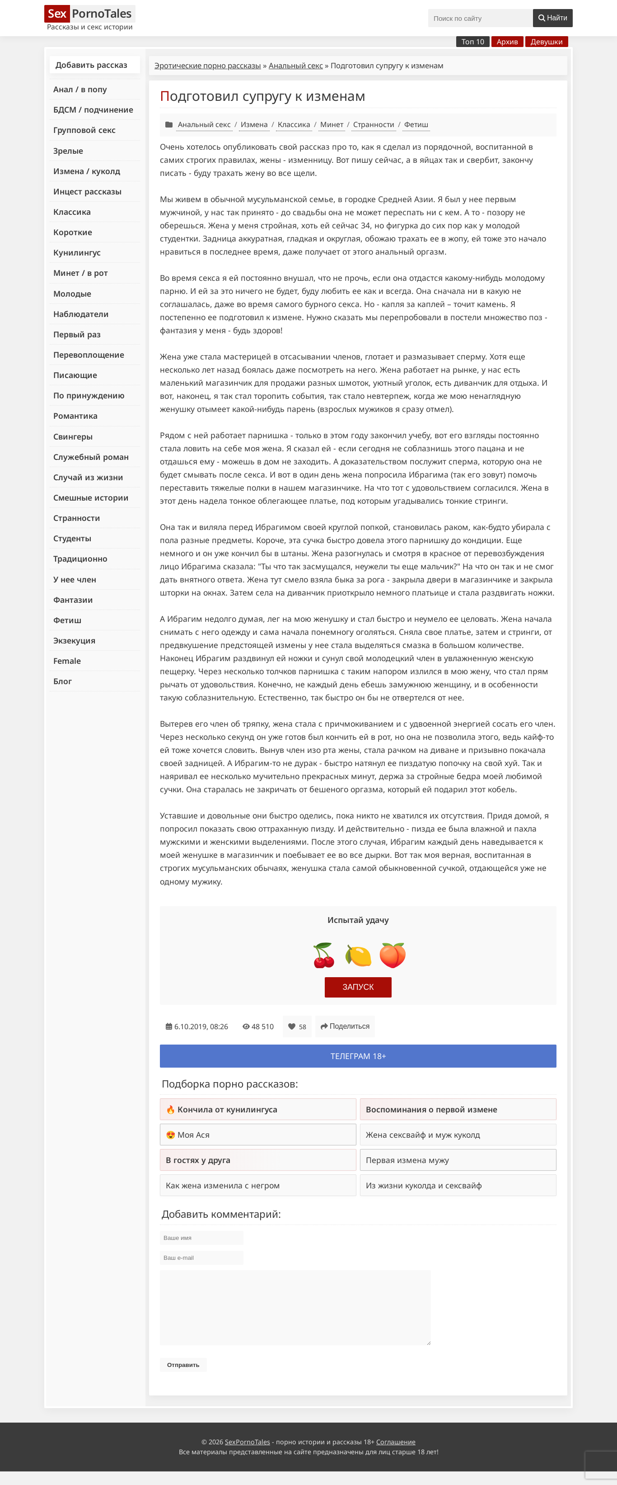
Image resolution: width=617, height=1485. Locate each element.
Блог (62, 681)
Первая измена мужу (407, 1159)
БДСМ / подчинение (93, 109)
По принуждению (89, 395)
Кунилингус (77, 252)
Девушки (547, 42)
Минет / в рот (80, 272)
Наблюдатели (81, 313)
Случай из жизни (88, 477)
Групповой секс (84, 129)
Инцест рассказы (87, 191)
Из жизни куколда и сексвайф (424, 1185)
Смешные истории (91, 497)
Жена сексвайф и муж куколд (423, 1134)
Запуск (358, 987)
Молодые (72, 293)
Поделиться (345, 1026)
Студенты (72, 538)
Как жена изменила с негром (223, 1185)
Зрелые (68, 150)
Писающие (75, 374)
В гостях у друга (198, 1159)
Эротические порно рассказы (207, 65)
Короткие (72, 232)
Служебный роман (91, 456)
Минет (331, 124)
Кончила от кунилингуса (227, 1109)
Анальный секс (296, 65)
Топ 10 (473, 42)
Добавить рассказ (91, 64)
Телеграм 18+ (358, 1055)
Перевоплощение (88, 354)
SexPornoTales (247, 1455)
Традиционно (80, 558)
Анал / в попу (80, 89)
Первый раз (77, 334)
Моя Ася (194, 1134)
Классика (72, 211)
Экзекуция (74, 640)
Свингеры (73, 436)
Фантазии (73, 599)
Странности (76, 517)
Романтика (75, 415)
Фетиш (67, 620)
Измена (254, 124)
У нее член (74, 579)
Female (67, 660)
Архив (507, 42)
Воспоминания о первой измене (431, 1109)
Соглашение (396, 1455)
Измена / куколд (86, 171)
